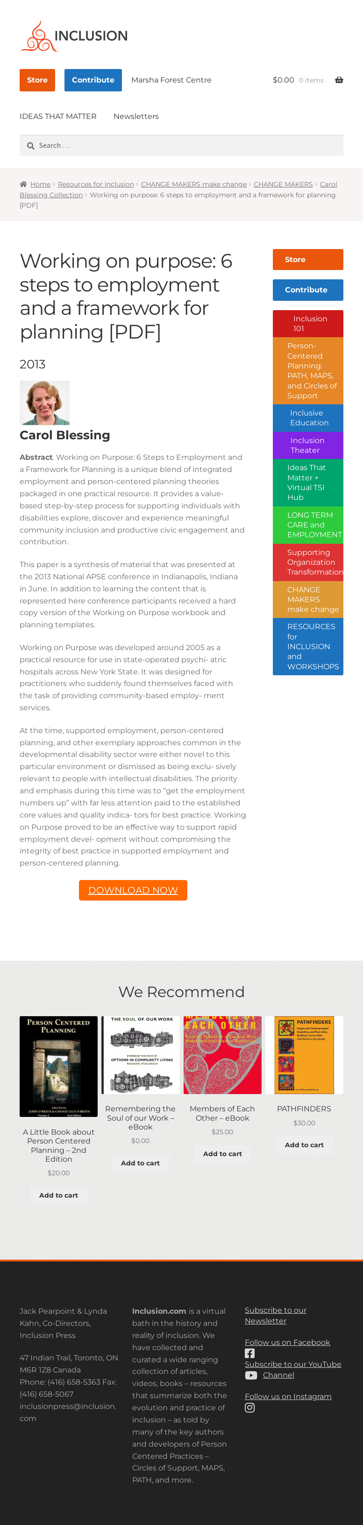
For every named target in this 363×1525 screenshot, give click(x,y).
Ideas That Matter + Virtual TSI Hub (306, 482)
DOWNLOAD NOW (133, 890)
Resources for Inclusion (96, 184)
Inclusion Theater (308, 445)
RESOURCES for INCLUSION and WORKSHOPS (313, 646)
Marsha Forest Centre (171, 80)
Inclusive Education (309, 418)
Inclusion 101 (310, 323)
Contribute (93, 80)
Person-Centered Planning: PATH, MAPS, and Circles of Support (312, 370)
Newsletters (136, 116)
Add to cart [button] (58, 1195)
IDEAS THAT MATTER (58, 116)
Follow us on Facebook (287, 1342)
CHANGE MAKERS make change (194, 184)
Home (40, 184)
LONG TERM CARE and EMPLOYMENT (314, 525)
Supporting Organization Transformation (315, 562)
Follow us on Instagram (288, 1396)
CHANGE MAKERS (283, 184)
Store (37, 80)
